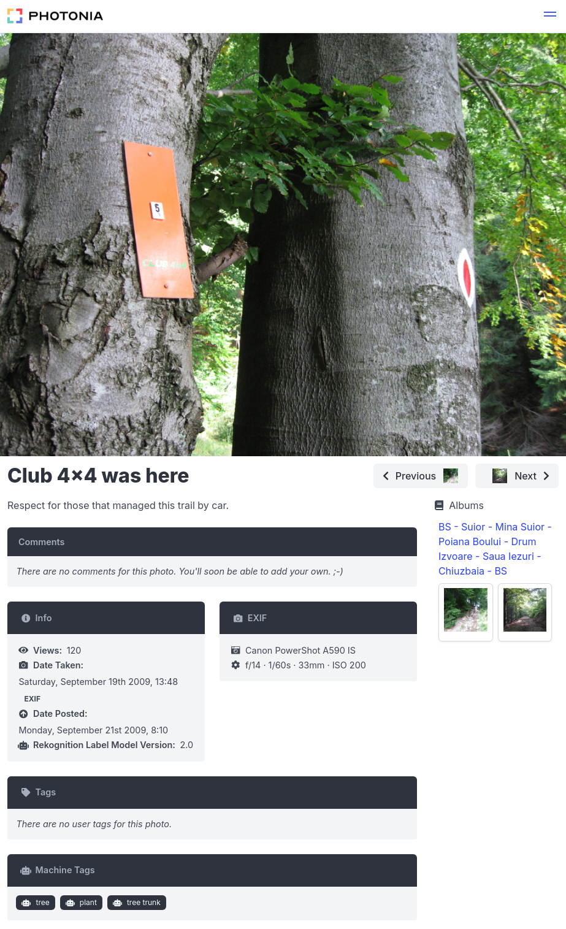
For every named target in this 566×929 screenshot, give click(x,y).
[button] (550, 16)
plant (80, 902)
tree (34, 902)
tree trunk (135, 902)
